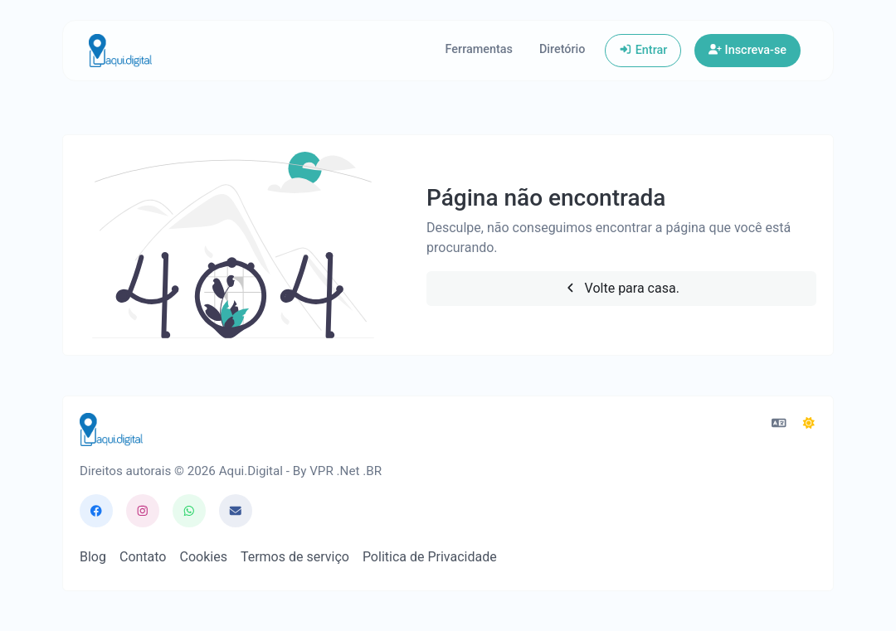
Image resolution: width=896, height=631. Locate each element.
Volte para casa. (621, 288)
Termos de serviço (295, 557)
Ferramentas (479, 49)
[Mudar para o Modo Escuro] (809, 423)
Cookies (202, 557)
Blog (93, 557)
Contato (143, 557)
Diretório (562, 49)
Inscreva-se (747, 50)
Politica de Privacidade (430, 557)
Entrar (643, 50)
